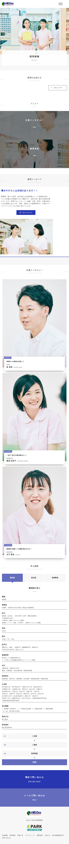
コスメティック (30, 835)
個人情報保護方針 (58, 835)
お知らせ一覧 (58, 87)
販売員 (33, 578)
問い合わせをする (25, 212)
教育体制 (40, 835)
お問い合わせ (6, 838)
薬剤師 (12, 578)
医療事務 (55, 578)
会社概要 (5, 835)
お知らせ (47, 835)
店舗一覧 (20, 835)
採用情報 (12, 835)
